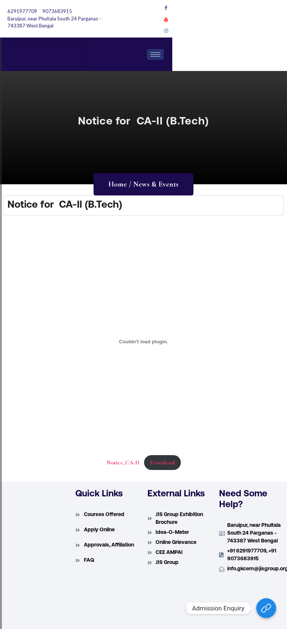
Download (162, 462)
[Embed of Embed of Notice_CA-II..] (143, 341)
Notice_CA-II (123, 462)
